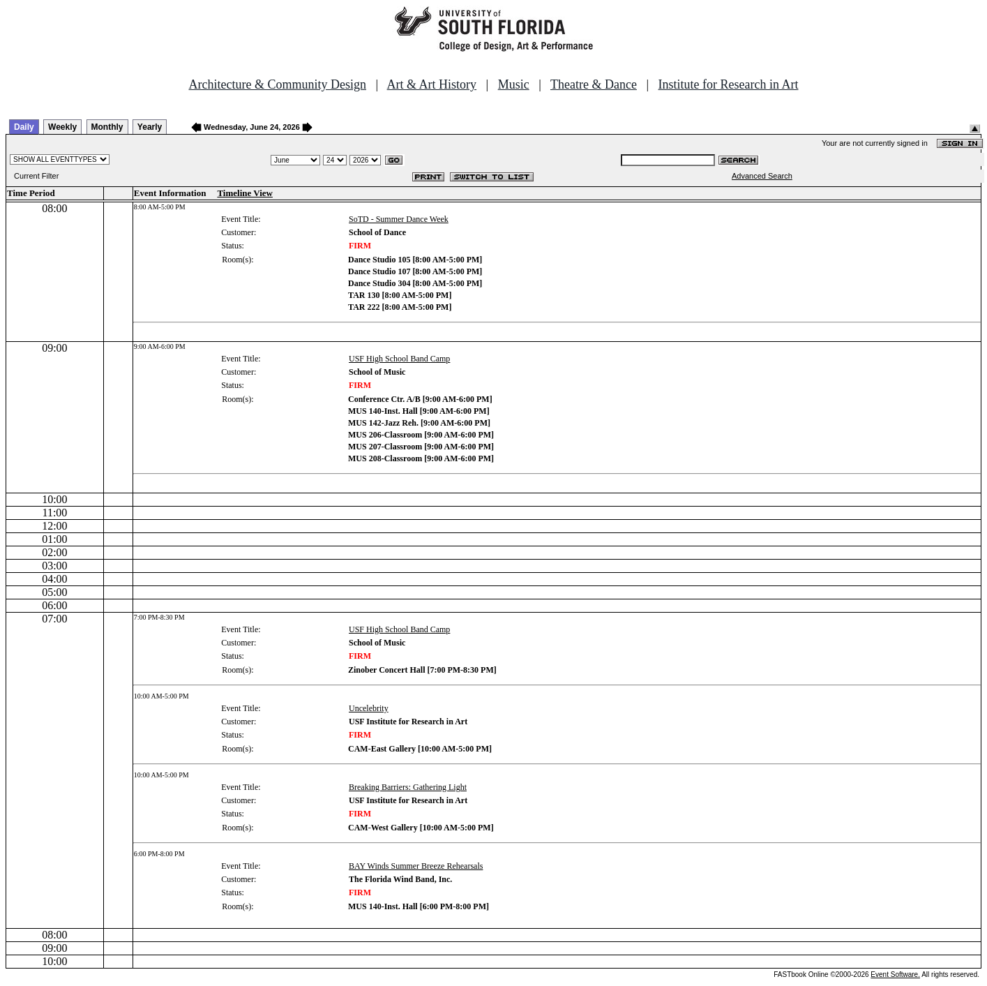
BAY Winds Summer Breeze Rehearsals (416, 866)
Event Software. (895, 974)
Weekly (62, 127)
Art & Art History (432, 84)
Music (513, 84)
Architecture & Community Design (277, 84)
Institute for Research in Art (728, 84)
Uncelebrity (369, 708)
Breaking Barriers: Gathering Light (408, 787)
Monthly (107, 127)
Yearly (149, 127)
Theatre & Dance (593, 84)
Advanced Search (762, 176)
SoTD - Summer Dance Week (399, 219)
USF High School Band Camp (399, 359)
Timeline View (245, 193)
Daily (24, 127)
